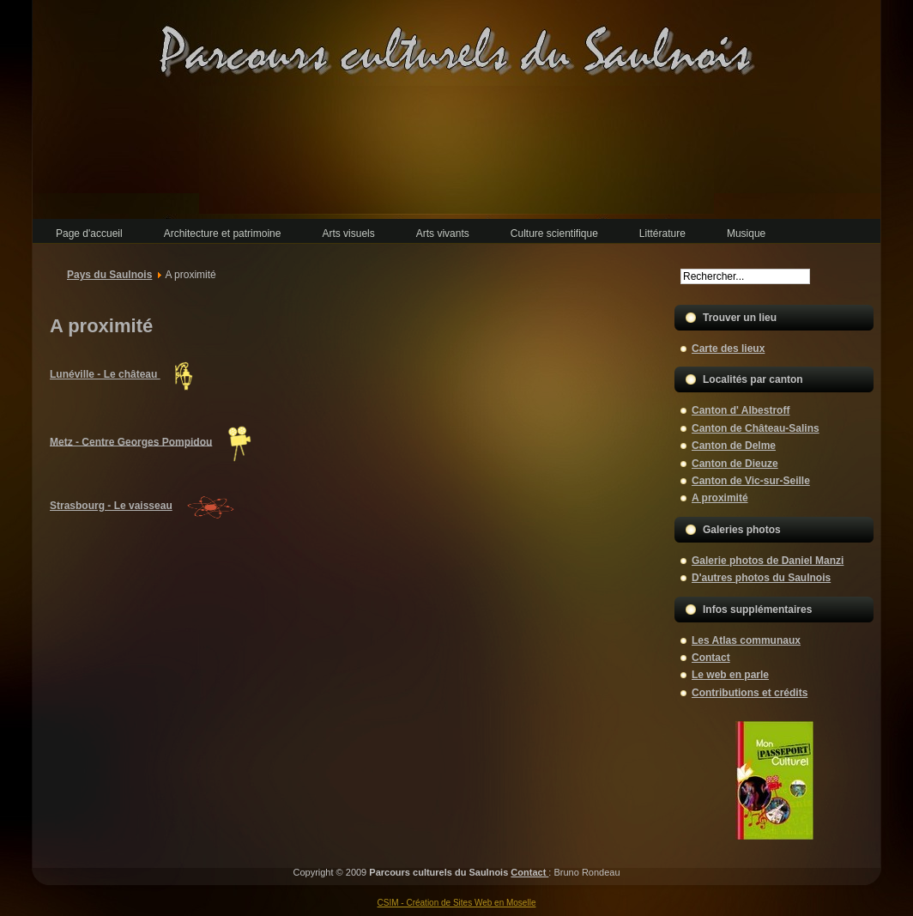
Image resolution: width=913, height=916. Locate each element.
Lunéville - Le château (105, 374)
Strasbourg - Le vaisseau (111, 506)
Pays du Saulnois (109, 275)
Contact (529, 872)
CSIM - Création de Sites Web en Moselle (457, 902)
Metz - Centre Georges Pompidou (131, 441)
